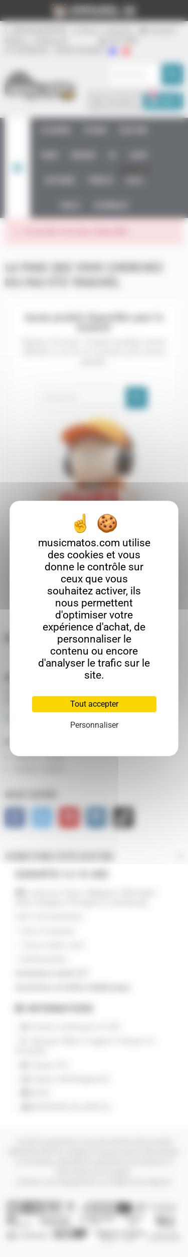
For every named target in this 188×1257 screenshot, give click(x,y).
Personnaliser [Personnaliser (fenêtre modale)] (94, 725)
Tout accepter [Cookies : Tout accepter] (94, 704)
